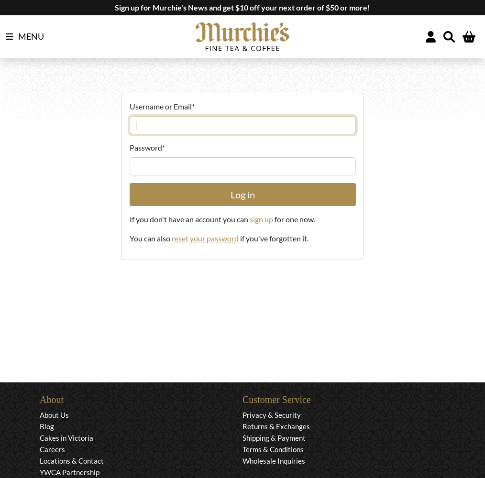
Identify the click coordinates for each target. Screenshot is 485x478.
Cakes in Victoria (66, 438)
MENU (25, 37)
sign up (261, 219)
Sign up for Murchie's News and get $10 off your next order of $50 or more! (242, 7)
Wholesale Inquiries (273, 460)
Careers (52, 449)
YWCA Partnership (69, 472)
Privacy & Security (271, 415)
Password (147, 147)
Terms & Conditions (273, 449)
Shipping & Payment (274, 438)
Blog (47, 426)
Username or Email (162, 106)
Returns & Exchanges (276, 426)
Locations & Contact (72, 460)
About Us (54, 415)
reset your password (205, 238)
